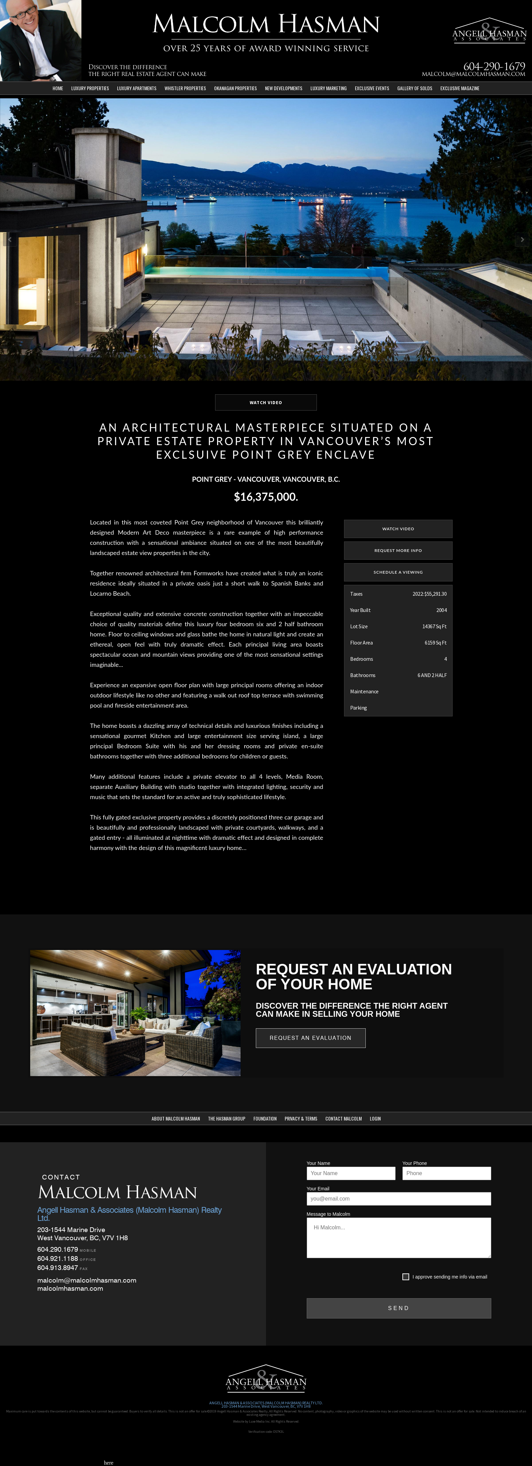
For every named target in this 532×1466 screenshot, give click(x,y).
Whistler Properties (185, 88)
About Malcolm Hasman (176, 1118)
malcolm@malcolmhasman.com (473, 74)
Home (58, 88)
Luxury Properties (90, 88)
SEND (399, 1308)
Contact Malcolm (343, 1118)
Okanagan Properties (235, 88)
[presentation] (358, 1278)
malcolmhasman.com (70, 1288)
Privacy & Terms (301, 1118)
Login (375, 1118)
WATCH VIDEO (266, 402)
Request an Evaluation (311, 1038)
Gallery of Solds (414, 88)
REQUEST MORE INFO (398, 550)
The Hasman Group (226, 1118)
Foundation (265, 1118)
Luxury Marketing (328, 88)
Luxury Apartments (136, 88)
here (109, 1463)
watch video (398, 528)
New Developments (283, 88)
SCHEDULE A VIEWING (398, 572)
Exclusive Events (372, 88)
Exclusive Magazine (459, 88)
